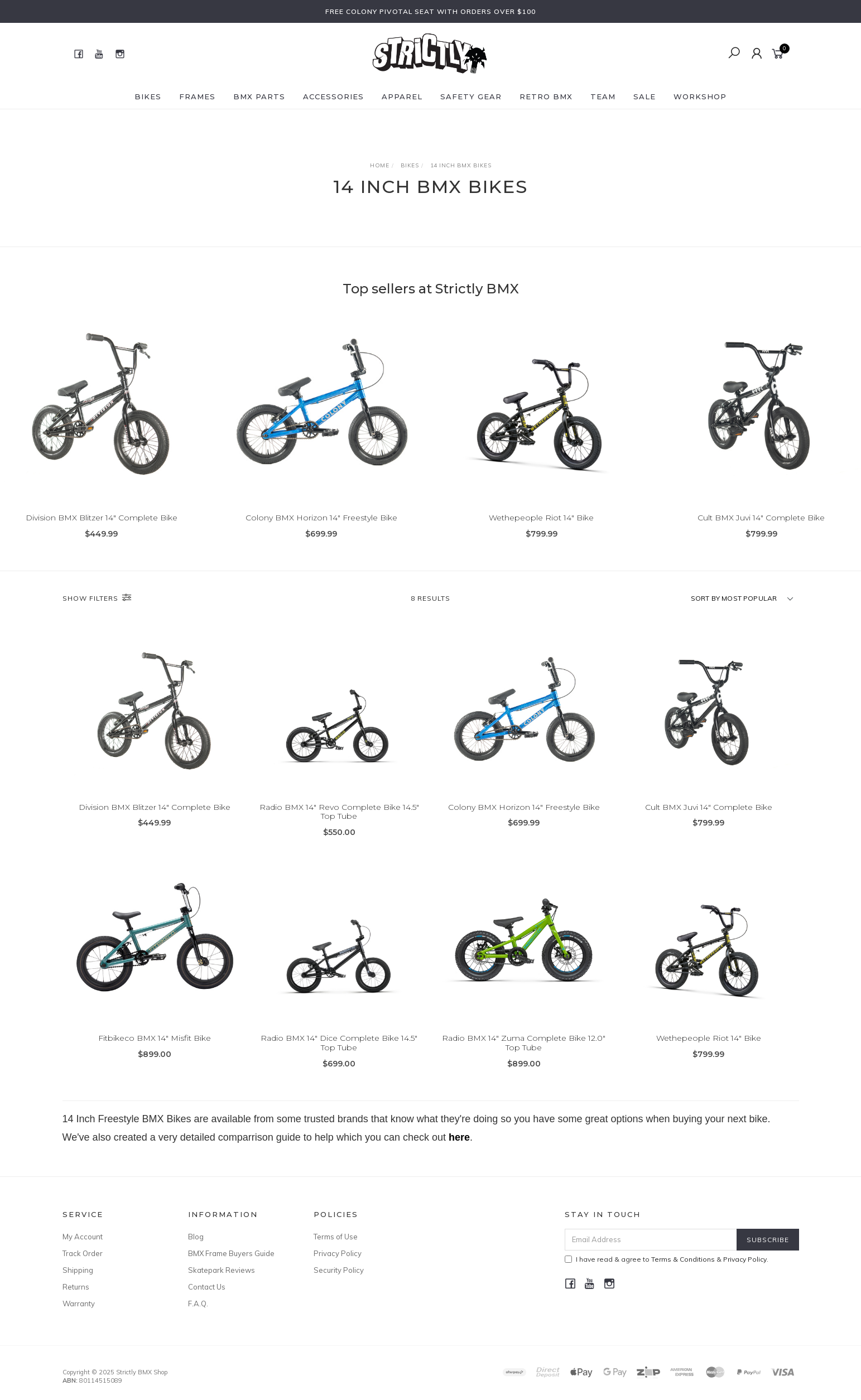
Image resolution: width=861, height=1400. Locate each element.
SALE (644, 96)
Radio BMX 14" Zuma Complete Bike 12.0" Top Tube (523, 1063)
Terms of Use (336, 1236)
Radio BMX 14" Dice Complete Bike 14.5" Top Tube (339, 1063)
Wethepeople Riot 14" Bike (541, 518)
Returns (75, 1286)
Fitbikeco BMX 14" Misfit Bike (154, 1058)
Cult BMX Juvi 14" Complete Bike (761, 518)
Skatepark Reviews (221, 1270)
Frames (197, 96)
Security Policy (339, 1270)
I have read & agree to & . (666, 1259)
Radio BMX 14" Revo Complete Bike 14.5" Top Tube (339, 831)
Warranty (78, 1303)
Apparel (402, 96)
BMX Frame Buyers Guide (231, 1253)
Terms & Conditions (683, 1259)
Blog (196, 1236)
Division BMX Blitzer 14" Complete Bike (101, 518)
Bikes (147, 96)
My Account (82, 1236)
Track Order (82, 1253)
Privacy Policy (338, 1253)
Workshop (700, 96)
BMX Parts (259, 96)
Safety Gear (471, 96)
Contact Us (206, 1286)
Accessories (333, 96)
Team (602, 96)
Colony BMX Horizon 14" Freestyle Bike (321, 518)
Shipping (77, 1270)
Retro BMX (546, 96)
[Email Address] (651, 1240)
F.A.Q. (198, 1303)
